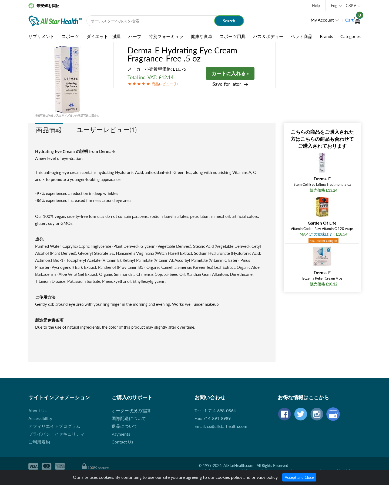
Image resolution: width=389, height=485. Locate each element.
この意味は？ (321, 234)
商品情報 (49, 130)
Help (316, 5)
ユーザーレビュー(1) (106, 129)
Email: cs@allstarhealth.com (220, 426)
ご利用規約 (39, 441)
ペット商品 (301, 36)
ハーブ (134, 36)
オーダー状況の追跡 (131, 410)
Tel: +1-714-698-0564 (215, 410)
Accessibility (40, 418)
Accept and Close (299, 477)
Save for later (226, 84)
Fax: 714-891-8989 (212, 418)
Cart (353, 19)
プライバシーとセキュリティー (58, 433)
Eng (334, 5)
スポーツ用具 (233, 36)
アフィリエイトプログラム (54, 426)
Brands (326, 36)
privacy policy (264, 477)
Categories (350, 36)
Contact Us (122, 441)
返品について (125, 426)
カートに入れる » (230, 73)
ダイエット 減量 (103, 36)
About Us (37, 410)
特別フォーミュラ (166, 36)
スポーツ (70, 36)
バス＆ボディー (268, 36)
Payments (121, 433)
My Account (322, 19)
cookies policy (229, 477)
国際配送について (129, 418)
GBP (351, 5)
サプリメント (41, 36)
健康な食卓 (201, 36)
